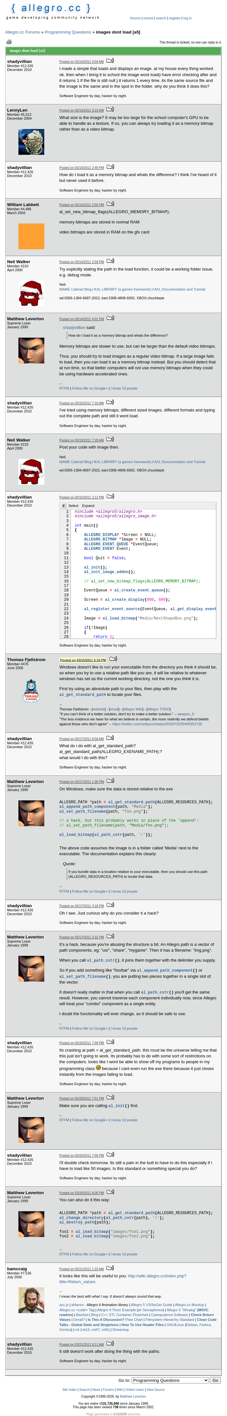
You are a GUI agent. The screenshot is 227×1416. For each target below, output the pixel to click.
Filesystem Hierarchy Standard (170, 1320)
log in (187, 18)
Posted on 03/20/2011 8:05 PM (81, 1193)
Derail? (79, 1320)
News (96, 1389)
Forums (108, 1389)
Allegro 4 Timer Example (116, 1310)
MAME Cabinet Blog (75, 289)
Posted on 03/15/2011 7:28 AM (81, 440)
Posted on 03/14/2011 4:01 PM (81, 319)
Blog (94, 1315)
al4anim (77, 1305)
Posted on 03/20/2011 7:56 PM (81, 1155)
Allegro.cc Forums (22, 32)
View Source (155, 1389)
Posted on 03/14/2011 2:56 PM (81, 205)
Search (84, 1389)
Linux (180, 1325)
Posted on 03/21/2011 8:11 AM (81, 1344)
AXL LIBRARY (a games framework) (122, 289)
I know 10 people (124, 388)
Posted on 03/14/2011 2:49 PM (81, 168)
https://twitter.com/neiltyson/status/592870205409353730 (157, 724)
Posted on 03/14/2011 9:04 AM (81, 62)
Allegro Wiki (133, 709)
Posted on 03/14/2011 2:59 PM (81, 262)
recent (148, 18)
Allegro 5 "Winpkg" (181, 1310)
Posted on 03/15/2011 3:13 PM (81, 497)
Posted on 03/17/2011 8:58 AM (81, 739)
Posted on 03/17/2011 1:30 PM (81, 782)
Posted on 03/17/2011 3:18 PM (81, 906)
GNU (170, 1325)
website (99, 709)
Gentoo (65, 1330)
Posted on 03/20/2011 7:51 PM (81, 1098)
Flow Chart (115, 1320)
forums (135, 18)
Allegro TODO (158, 709)
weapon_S (186, 714)
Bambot (82, 1315)
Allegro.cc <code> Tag (77, 1310)
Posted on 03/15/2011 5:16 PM (83, 660)
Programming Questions (68, 32)
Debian (192, 1325)
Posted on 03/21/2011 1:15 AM (81, 1269)
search (161, 18)
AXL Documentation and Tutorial (179, 289)
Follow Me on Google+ (90, 388)
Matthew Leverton (133, 1396)
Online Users (134, 1389)
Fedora (205, 1325)
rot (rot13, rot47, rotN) (92, 1330)
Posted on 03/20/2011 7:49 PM (81, 1043)
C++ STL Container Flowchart (124, 1315)
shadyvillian (74, 327)
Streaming (121, 1330)
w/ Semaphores (150, 1310)
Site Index (69, 1389)
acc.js (64, 1305)
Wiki (119, 1389)
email (114, 709)
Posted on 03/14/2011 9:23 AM (81, 110)
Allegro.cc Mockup (189, 1305)
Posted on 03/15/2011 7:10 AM (81, 403)
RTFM (64, 388)
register (175, 18)
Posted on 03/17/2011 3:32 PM (81, 937)
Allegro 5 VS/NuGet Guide (151, 1305)
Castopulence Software (169, 1315)
